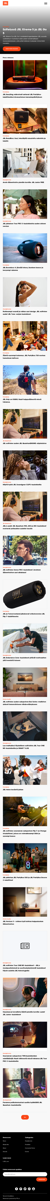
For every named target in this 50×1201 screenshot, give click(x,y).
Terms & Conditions (8, 1196)
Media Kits (6, 1144)
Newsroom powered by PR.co (11, 1198)
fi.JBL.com (6, 1161)
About (4, 1148)
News (4, 1141)
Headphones (28, 1141)
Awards (5, 1151)
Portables (27, 1144)
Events (27, 1151)
